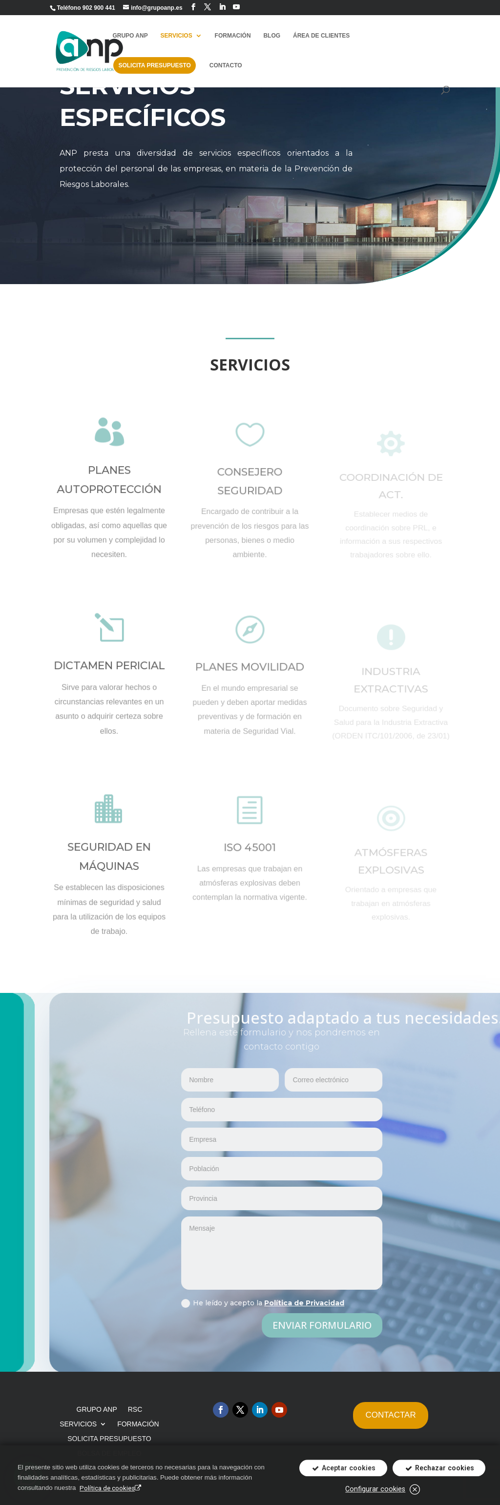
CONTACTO (225, 65)
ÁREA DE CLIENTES (321, 35)
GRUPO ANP (129, 35)
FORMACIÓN (233, 35)
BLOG (271, 35)
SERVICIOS (176, 35)
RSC (135, 1409)
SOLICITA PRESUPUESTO (154, 65)
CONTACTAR (390, 1415)
